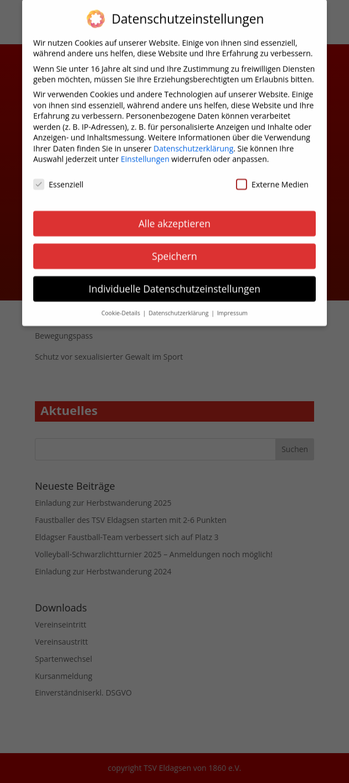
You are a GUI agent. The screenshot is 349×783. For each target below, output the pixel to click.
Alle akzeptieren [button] (174, 217)
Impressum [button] (232, 306)
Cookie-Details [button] (121, 306)
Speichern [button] (174, 249)
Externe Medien (272, 178)
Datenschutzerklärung (193, 142)
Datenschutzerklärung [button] (179, 306)
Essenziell (58, 178)
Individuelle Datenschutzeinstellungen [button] (174, 282)
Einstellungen (145, 153)
